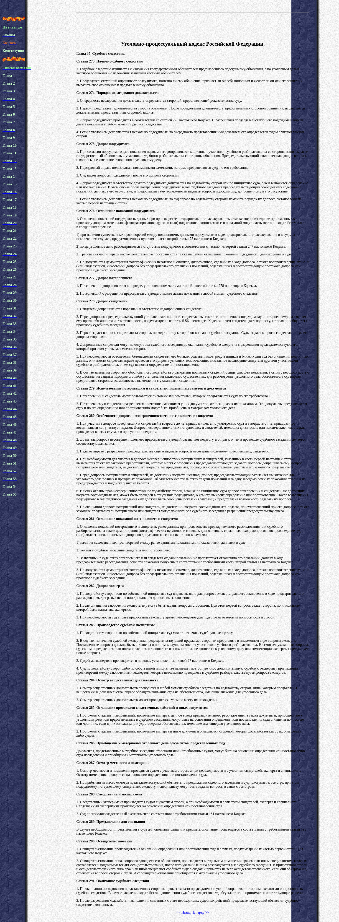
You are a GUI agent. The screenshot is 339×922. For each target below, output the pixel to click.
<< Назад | (184, 912)
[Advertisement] (193, 26)
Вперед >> (201, 912)
